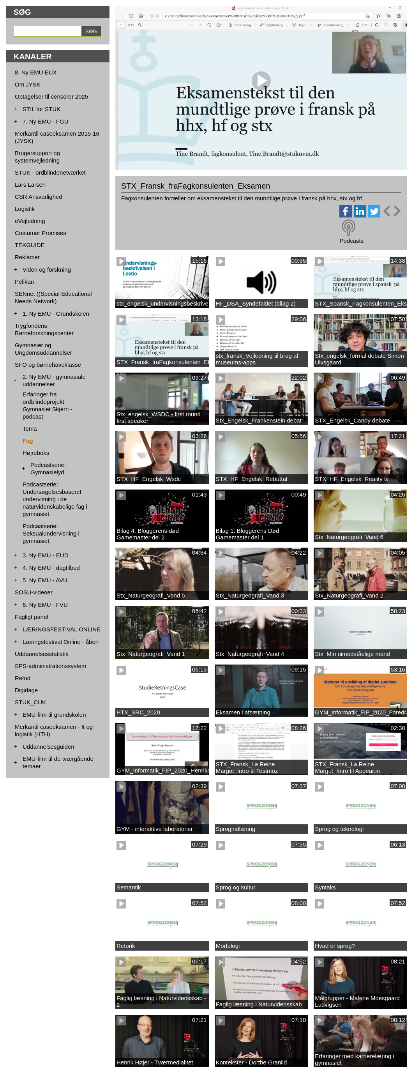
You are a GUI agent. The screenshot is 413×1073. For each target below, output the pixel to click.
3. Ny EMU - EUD (46, 555)
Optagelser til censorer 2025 (51, 96)
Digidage (26, 690)
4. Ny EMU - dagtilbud (51, 567)
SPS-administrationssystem (50, 666)
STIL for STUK (41, 109)
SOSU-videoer (34, 592)
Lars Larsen (30, 184)
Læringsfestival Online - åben (61, 641)
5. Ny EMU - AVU (45, 580)
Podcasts (351, 240)
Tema (30, 428)
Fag (28, 440)
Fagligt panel (31, 616)
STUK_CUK (30, 702)
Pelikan (24, 281)
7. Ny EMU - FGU (46, 121)
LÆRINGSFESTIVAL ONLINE (62, 629)
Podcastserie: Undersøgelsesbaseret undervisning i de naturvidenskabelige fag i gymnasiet (55, 499)
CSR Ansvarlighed (38, 196)
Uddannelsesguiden (48, 746)
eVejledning (30, 220)
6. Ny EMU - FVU (45, 604)
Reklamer (27, 257)
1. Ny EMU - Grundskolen (56, 313)
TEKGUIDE (30, 245)
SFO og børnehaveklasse (48, 364)
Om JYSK (28, 84)
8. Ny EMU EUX (36, 72)
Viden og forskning (47, 269)
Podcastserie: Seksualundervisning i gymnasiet (51, 533)
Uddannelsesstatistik (42, 654)
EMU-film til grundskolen (54, 714)
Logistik (25, 208)
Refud (22, 678)
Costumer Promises (40, 233)
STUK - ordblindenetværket (50, 172)
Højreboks (36, 452)
